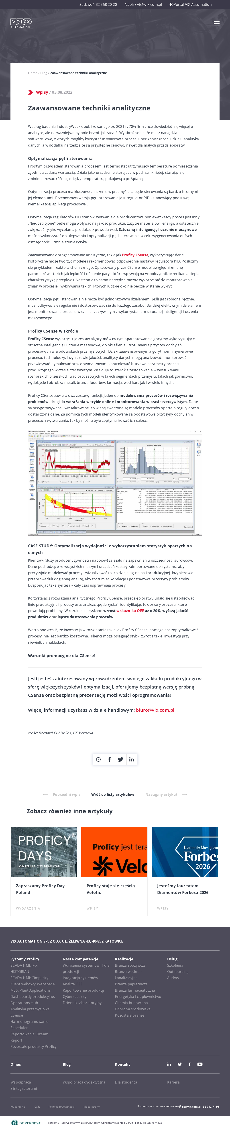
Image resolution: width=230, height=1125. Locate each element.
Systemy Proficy (24, 959)
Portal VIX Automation (191, 4)
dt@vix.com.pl (192, 1106)
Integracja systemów (80, 977)
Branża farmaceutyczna (135, 990)
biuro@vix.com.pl (155, 710)
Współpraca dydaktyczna (84, 1082)
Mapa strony (91, 1106)
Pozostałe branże (129, 1015)
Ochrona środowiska (133, 1009)
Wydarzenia (18, 1106)
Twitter (179, 1064)
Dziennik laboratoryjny (82, 1002)
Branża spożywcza (130, 965)
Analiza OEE (73, 984)
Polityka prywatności (62, 1106)
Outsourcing (178, 971)
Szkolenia (175, 965)
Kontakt (122, 1064)
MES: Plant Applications (30, 990)
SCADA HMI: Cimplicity (29, 977)
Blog (43, 73)
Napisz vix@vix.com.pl (143, 4)
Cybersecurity (75, 996)
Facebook (190, 1064)
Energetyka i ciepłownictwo (138, 996)
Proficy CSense (135, 254)
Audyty (173, 977)
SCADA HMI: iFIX (23, 965)
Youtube (200, 1064)
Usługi (173, 959)
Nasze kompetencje (80, 959)
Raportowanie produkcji (83, 990)
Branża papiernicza (131, 984)
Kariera (173, 1082)
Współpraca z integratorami (23, 1085)
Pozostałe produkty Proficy (33, 1046)
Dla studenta (126, 1082)
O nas (15, 1064)
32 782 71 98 (211, 1106)
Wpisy (42, 92)
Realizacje (124, 959)
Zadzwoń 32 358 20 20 (98, 4)
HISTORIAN (19, 971)
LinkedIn (169, 1064)
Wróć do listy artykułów (112, 794)
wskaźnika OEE (130, 610)
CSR (37, 1106)
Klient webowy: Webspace (32, 984)
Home (32, 73)
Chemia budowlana (131, 1002)
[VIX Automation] (21, 23)
